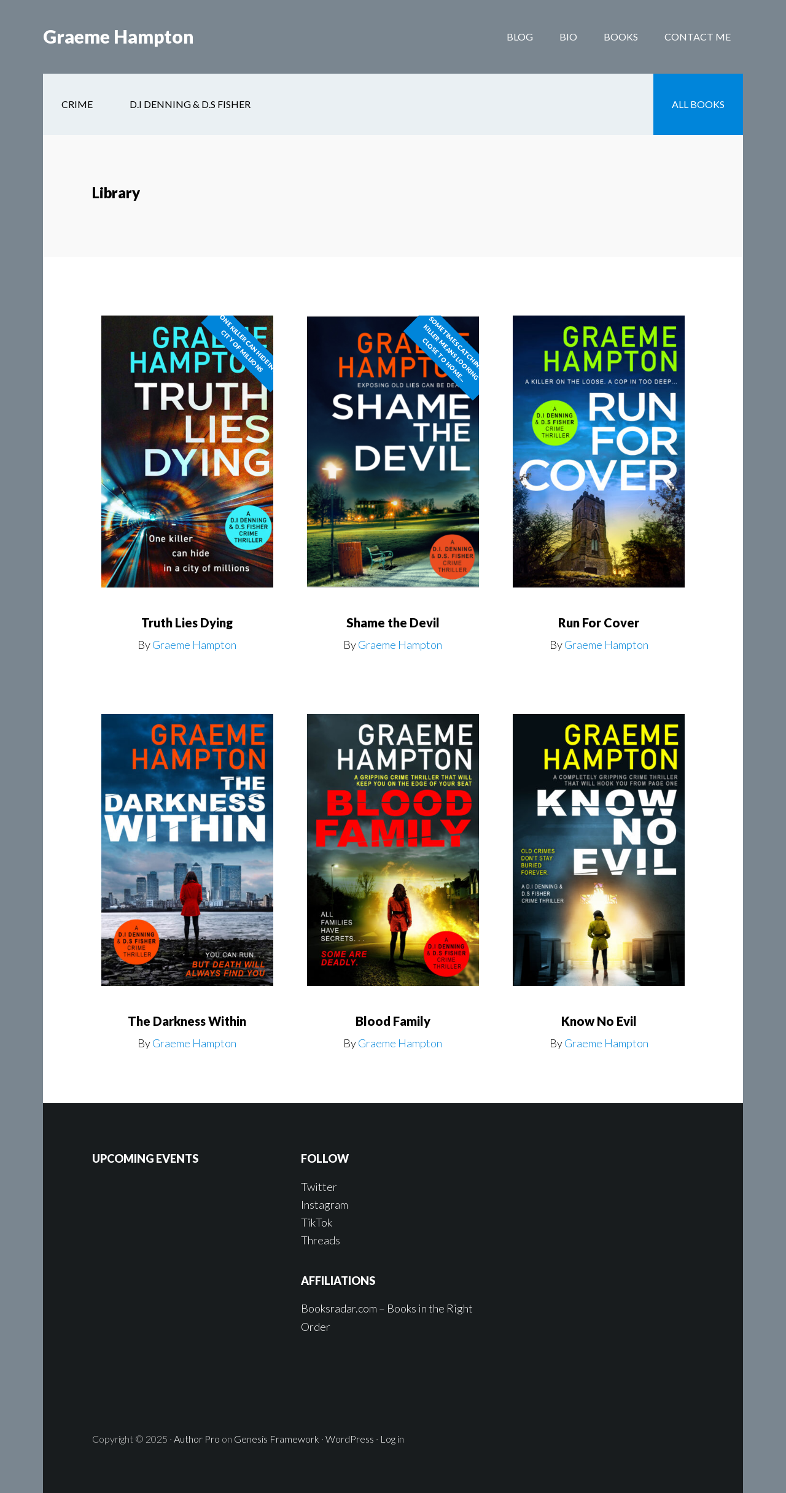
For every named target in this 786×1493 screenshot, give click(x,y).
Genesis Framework (276, 1439)
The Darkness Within (187, 1021)
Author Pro (197, 1439)
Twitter (319, 1186)
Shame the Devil (393, 622)
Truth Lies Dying (187, 622)
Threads (320, 1240)
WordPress (349, 1439)
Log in (392, 1439)
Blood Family (393, 1021)
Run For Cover (598, 622)
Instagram (324, 1204)
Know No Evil (599, 1021)
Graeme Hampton (118, 37)
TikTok (316, 1222)
